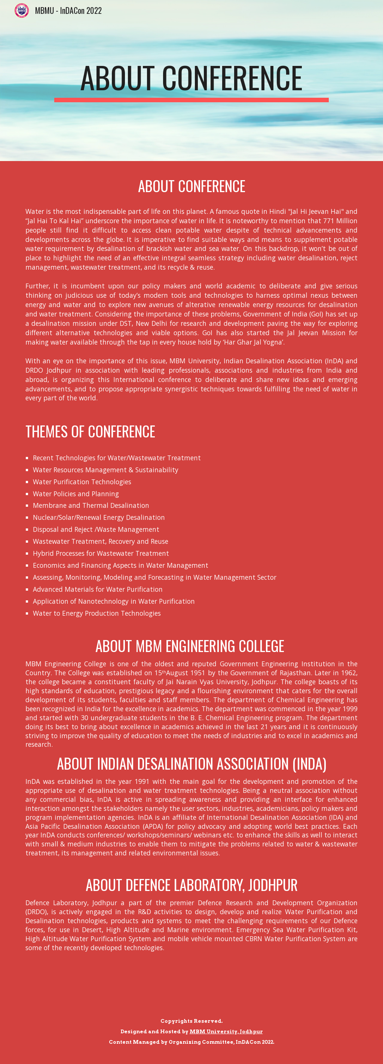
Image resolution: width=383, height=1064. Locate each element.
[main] (191, 80)
